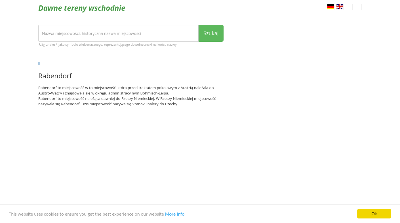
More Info (174, 214)
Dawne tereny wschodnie (81, 8)
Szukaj (210, 33)
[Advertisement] (131, 155)
